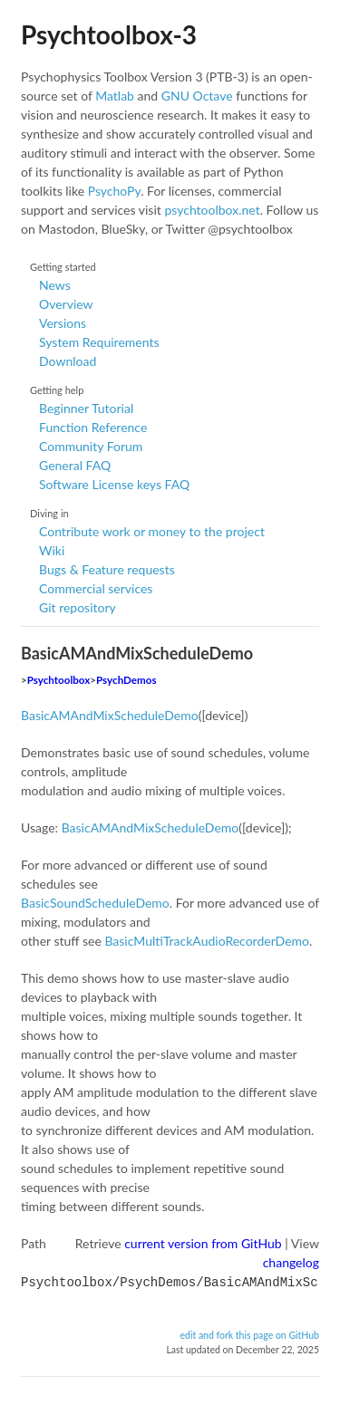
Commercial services (95, 588)
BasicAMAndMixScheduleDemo (110, 715)
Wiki (51, 550)
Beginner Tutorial (86, 408)
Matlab (114, 95)
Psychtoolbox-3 (109, 34)
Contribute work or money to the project (152, 531)
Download (67, 361)
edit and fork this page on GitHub (249, 1333)
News (55, 285)
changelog (291, 1262)
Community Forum (90, 446)
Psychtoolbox (59, 680)
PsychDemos (126, 680)
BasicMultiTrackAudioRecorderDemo (206, 940)
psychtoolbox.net (211, 209)
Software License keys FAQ (114, 484)
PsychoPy (114, 190)
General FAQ (75, 465)
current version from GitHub (203, 1243)
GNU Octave (197, 95)
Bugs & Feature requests (107, 569)
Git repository (77, 607)
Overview (66, 304)
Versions (62, 323)
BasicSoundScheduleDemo (95, 902)
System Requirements (99, 342)
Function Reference (93, 427)
